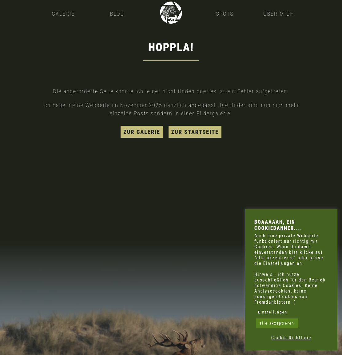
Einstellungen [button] (272, 312)
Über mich (278, 13)
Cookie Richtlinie (291, 338)
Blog (117, 13)
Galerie (63, 13)
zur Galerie (141, 132)
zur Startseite (195, 132)
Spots (225, 13)
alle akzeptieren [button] (277, 323)
